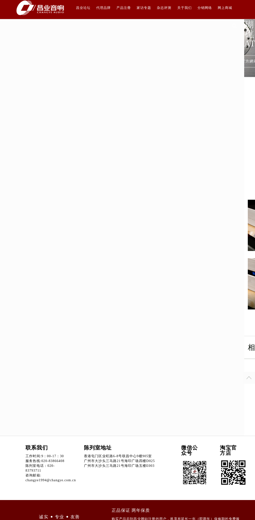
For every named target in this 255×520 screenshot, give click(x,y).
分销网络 (205, 8)
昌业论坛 (83, 8)
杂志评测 (164, 8)
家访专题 (144, 8)
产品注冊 (123, 8)
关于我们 (184, 8)
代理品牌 (103, 8)
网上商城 (225, 8)
